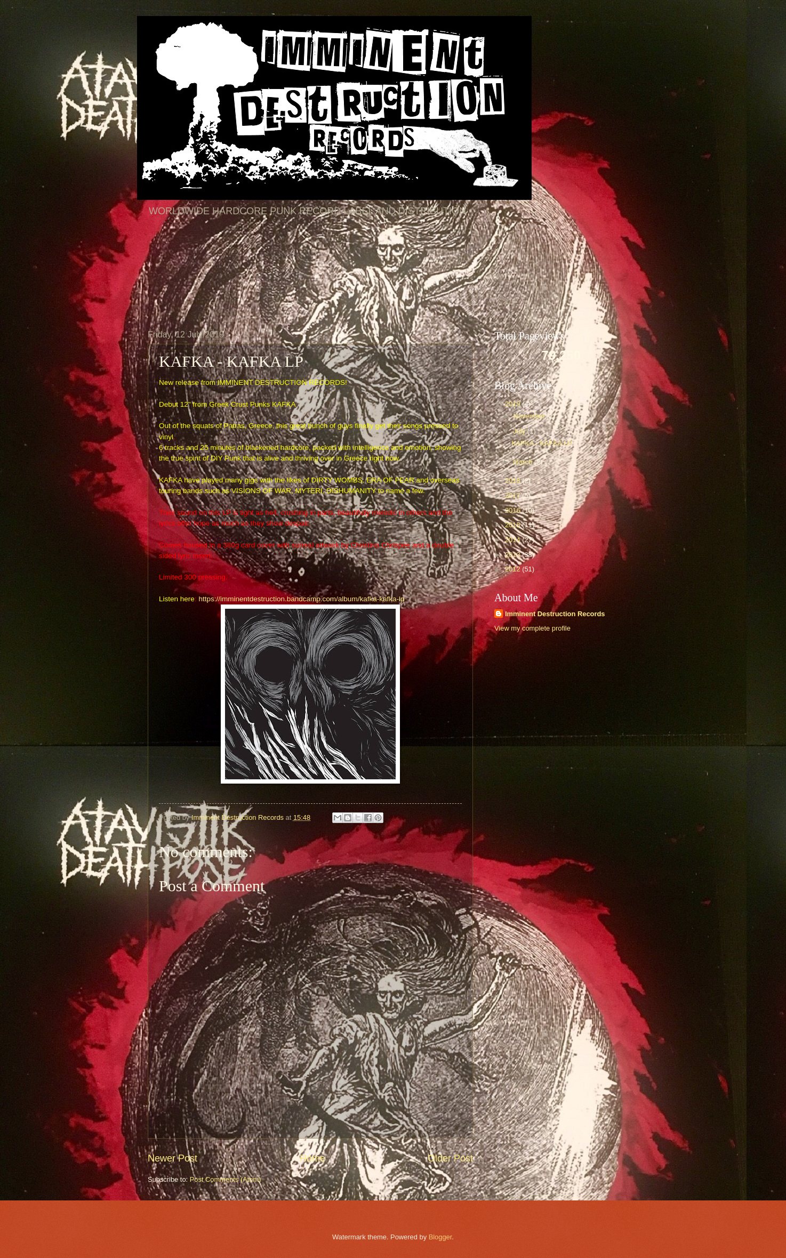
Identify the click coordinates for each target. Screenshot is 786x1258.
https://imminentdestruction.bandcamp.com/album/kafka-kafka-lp (301, 599)
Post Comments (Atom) (225, 1179)
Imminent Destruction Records (555, 614)
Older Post (450, 1158)
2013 (513, 555)
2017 (513, 495)
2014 (513, 540)
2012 (513, 569)
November (530, 416)
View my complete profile (532, 628)
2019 (513, 404)
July (520, 431)
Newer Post (172, 1158)
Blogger (440, 1237)
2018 (513, 481)
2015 (513, 525)
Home (312, 1158)
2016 (513, 510)
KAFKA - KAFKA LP (541, 443)
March (523, 462)
